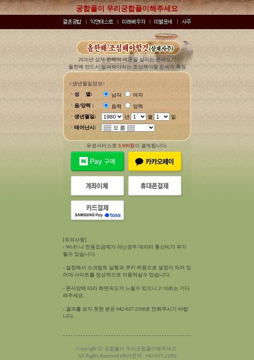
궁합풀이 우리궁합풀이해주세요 (127, 9)
